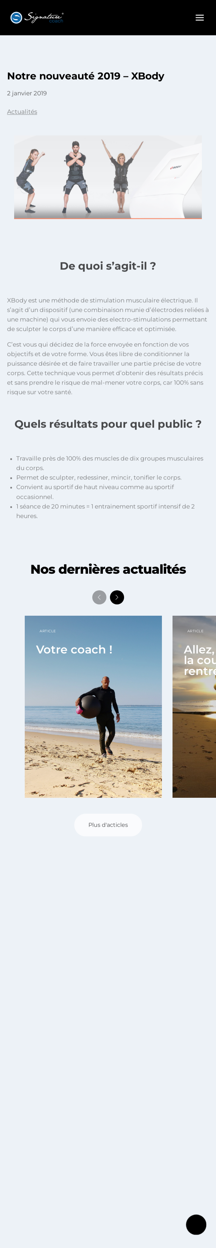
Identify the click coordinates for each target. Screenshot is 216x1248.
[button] (117, 597)
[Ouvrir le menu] (200, 17)
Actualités (22, 113)
